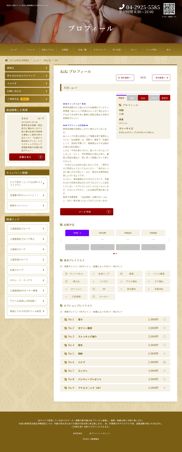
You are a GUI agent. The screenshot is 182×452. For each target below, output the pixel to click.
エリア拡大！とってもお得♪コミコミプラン (26, 183)
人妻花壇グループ (19, 259)
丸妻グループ (16, 270)
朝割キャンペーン (19, 205)
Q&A (143, 98)
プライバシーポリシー (100, 433)
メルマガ (12, 83)
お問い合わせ (14, 91)
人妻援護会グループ (20, 228)
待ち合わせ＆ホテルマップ (21, 75)
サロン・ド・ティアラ (21, 280)
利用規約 (78, 433)
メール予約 (85, 211)
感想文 (165, 98)
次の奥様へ (160, 77)
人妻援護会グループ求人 (22, 239)
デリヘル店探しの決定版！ (23, 301)
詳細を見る (25, 156)
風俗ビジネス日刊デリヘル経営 (25, 311)
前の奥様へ (126, 77)
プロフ (121, 97)
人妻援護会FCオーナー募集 (24, 290)
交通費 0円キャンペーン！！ (24, 195)
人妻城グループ (18, 249)
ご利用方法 (18, 99)
